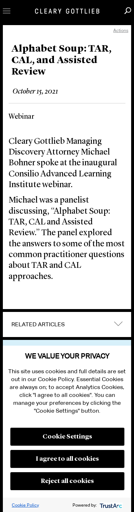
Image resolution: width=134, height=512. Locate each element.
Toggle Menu (6, 11)
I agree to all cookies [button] (67, 459)
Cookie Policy (25, 505)
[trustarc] (110, 505)
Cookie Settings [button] (67, 436)
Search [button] (127, 10)
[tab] (67, 324)
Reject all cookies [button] (67, 481)
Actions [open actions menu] (120, 30)
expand (118, 323)
